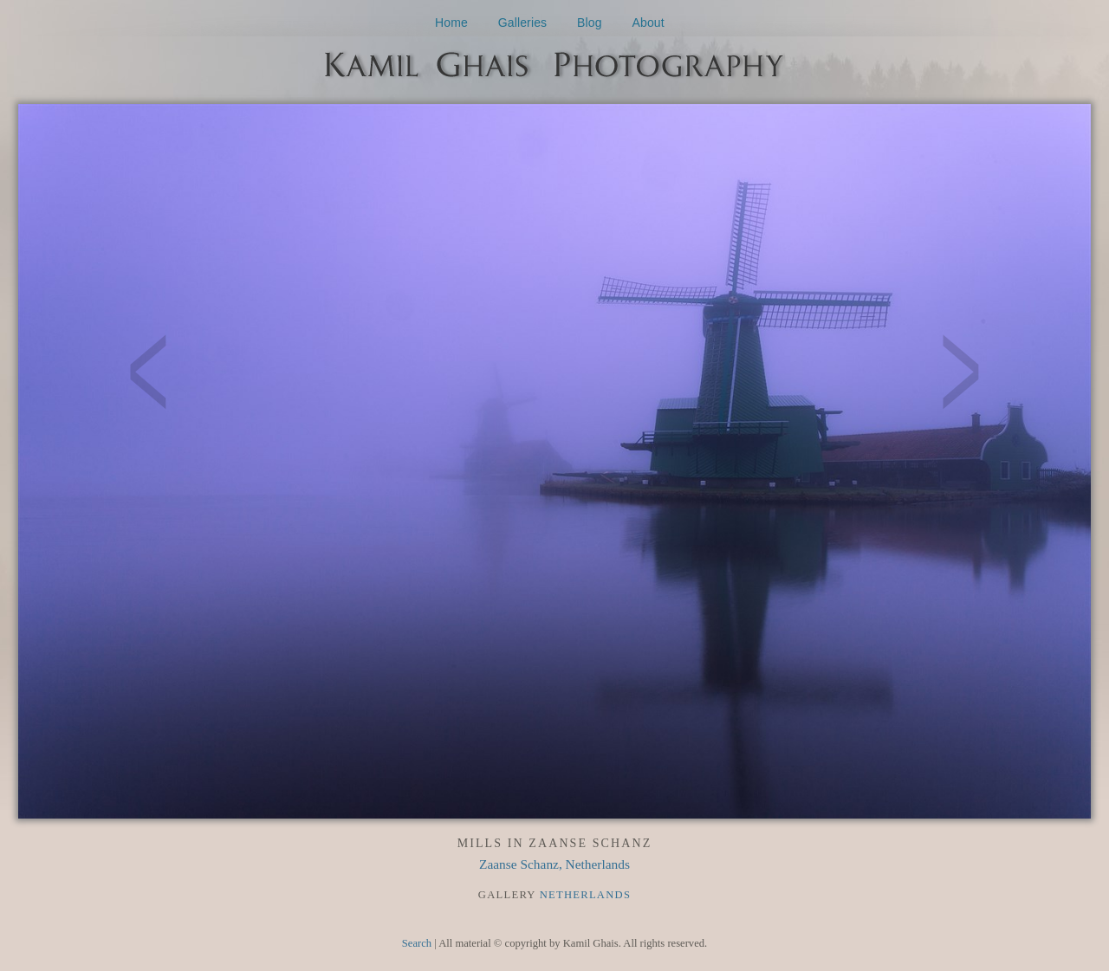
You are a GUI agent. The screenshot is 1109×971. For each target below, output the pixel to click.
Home (451, 22)
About (648, 22)
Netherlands (586, 895)
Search (416, 943)
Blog (589, 22)
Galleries (523, 22)
